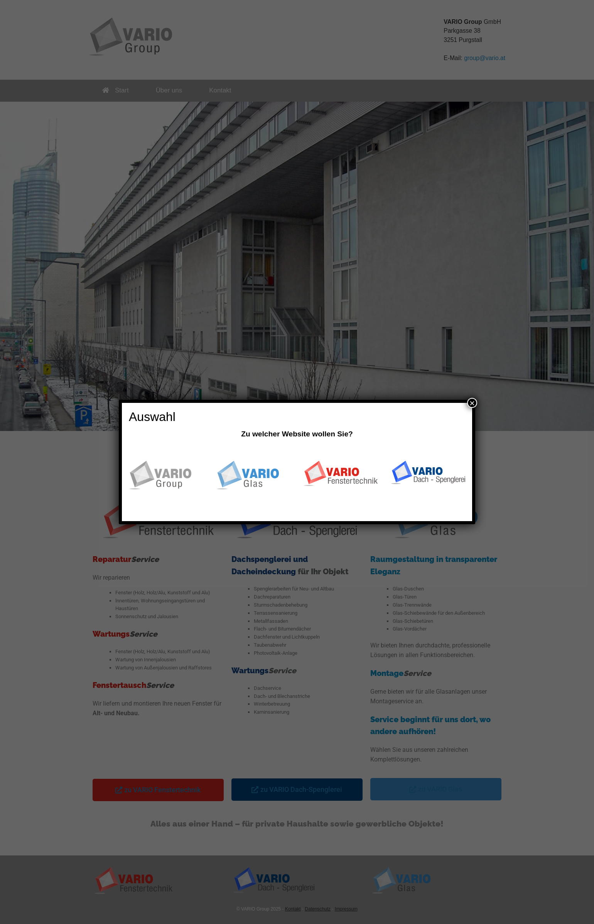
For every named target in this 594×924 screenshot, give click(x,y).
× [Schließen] (472, 403)
